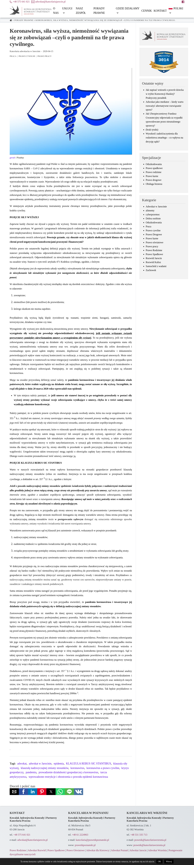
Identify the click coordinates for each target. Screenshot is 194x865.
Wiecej (169, 861)
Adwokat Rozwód (37, 850)
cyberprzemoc (153, 214)
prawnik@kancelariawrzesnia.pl (150, 840)
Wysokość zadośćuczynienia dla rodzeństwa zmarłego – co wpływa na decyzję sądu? (164, 137)
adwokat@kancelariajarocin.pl (32, 840)
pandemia (31, 772)
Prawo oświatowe (154, 242)
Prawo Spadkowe (154, 254)
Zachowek (151, 270)
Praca (13, 56)
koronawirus (77, 768)
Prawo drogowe (153, 180)
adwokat (22, 763)
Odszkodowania (154, 164)
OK (159, 861)
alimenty (150, 210)
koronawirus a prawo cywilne (103, 768)
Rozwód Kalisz (153, 262)
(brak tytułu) (152, 129)
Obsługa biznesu (154, 184)
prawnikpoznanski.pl (85, 845)
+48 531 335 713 (138, 834)
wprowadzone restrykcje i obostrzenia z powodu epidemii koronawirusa (68, 776)
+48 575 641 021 (21, 834)
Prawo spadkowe (154, 168)
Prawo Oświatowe (75, 850)
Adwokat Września (157, 850)
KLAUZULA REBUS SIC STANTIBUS (88, 763)
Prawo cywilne (27, 56)
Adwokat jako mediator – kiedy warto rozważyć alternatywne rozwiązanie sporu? (164, 106)
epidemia (59, 763)
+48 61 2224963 (80, 834)
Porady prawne (23, 20)
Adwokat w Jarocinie (156, 206)
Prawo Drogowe (154, 234)
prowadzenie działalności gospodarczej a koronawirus (68, 772)
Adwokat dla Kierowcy (97, 850)
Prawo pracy (44, 56)
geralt (12, 157)
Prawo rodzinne (153, 172)
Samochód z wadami (156, 266)
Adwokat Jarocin (138, 850)
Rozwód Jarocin (154, 258)
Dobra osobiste (153, 218)
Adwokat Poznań (119, 850)
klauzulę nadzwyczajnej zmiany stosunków (44, 768)
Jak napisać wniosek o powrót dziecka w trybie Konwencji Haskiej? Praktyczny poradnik (165, 94)
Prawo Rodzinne (154, 250)
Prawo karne (152, 176)
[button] (14, 791)
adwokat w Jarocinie (40, 763)
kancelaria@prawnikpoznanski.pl (92, 840)
